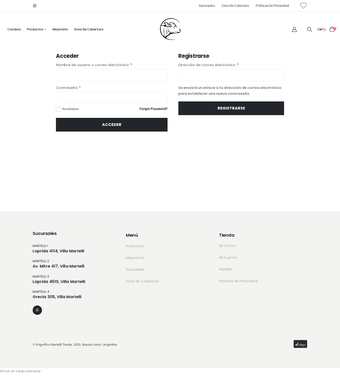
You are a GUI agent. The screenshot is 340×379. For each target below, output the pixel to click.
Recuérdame (70, 109)
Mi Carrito (227, 245)
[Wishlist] (303, 5)
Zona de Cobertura (235, 6)
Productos (35, 29)
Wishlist (225, 269)
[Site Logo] (170, 29)
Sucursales (207, 6)
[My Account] (294, 29)
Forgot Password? (154, 109)
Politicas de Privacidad (272, 6)
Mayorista (60, 29)
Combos (14, 29)
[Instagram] (35, 6)
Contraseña (78, 88)
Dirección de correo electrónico (218, 65)
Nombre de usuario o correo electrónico (104, 65)
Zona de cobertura (88, 29)
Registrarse (231, 108)
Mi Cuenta (228, 257)
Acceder (111, 124)
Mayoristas (135, 257)
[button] (309, 29)
